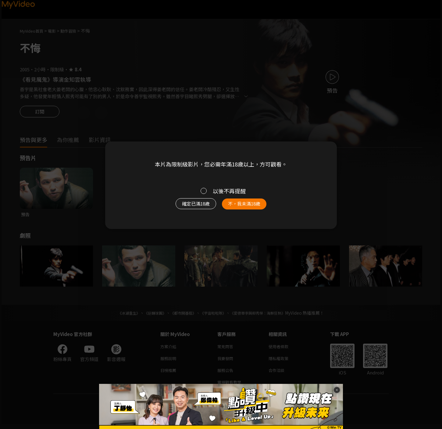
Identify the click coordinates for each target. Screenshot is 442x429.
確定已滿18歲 (189, 207)
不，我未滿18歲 (250, 207)
